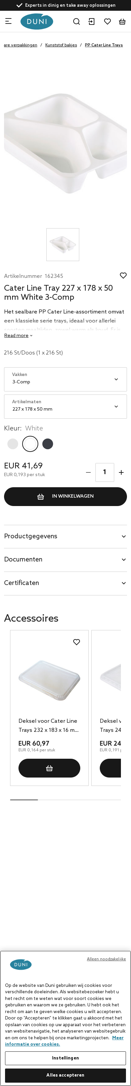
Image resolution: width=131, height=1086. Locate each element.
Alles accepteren (65, 1075)
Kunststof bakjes (61, 45)
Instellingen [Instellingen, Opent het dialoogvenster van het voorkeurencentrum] (65, 1058)
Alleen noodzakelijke (106, 959)
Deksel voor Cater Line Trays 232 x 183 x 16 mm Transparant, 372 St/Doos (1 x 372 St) (48, 726)
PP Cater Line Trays (104, 45)
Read (16, 336)
